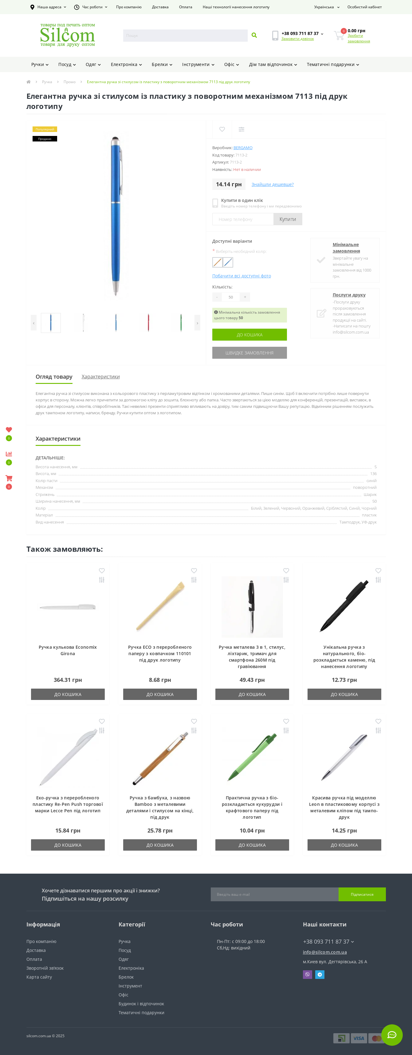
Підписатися (362, 894)
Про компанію (129, 7)
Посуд (67, 64)
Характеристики (101, 376)
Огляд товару (54, 376)
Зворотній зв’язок (45, 968)
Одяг (93, 64)
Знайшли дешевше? (273, 184)
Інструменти (198, 64)
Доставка (160, 7)
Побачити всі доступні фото (241, 276)
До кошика (249, 335)
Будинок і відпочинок (141, 1004)
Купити (288, 219)
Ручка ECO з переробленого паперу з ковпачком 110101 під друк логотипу (160, 653)
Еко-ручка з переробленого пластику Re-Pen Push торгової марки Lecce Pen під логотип (68, 804)
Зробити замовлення (359, 38)
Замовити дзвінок (297, 38)
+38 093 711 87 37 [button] (328, 941)
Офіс (231, 64)
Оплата (185, 7)
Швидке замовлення (249, 353)
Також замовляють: (64, 549)
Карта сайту (39, 977)
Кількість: (222, 287)
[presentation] (34, 322)
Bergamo (243, 147)
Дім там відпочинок (273, 64)
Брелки (162, 64)
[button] (48, 7)
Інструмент (130, 986)
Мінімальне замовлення (346, 248)
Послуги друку (349, 295)
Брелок (126, 977)
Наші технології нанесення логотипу (236, 7)
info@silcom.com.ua (325, 952)
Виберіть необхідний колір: (239, 251)
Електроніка (126, 64)
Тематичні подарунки (333, 64)
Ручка (47, 81)
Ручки (40, 64)
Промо (70, 81)
